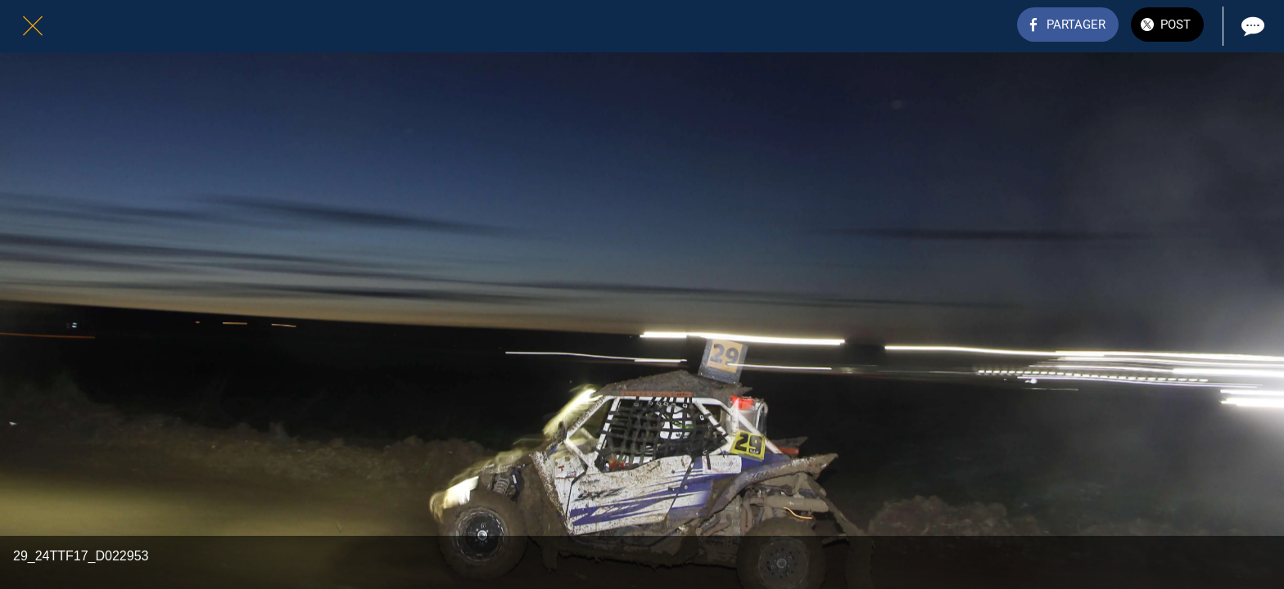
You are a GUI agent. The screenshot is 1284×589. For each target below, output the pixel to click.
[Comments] (1251, 26)
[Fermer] (33, 26)
